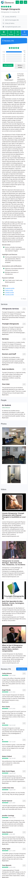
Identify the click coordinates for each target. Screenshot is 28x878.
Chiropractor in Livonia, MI (10, 12)
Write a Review (21, 669)
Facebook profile (9, 288)
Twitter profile (9, 290)
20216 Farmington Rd (12, 20)
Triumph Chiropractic (10, 9)
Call (18, 33)
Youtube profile (9, 294)
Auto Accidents (8, 369)
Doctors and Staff (9, 354)
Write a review (20, 66)
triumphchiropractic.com (13, 27)
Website (3, 33)
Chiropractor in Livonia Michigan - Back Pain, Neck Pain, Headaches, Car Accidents (13, 563)
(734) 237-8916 (9, 23)
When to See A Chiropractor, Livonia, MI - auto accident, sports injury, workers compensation (12, 648)
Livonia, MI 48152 (10, 17)
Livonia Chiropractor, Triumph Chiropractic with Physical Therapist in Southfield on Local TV (14, 516)
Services (5, 339)
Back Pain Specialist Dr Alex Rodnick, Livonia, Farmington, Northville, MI (13, 603)
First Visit (6, 384)
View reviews (8, 65)
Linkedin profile (9, 292)
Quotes (24, 33)
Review (11, 33)
